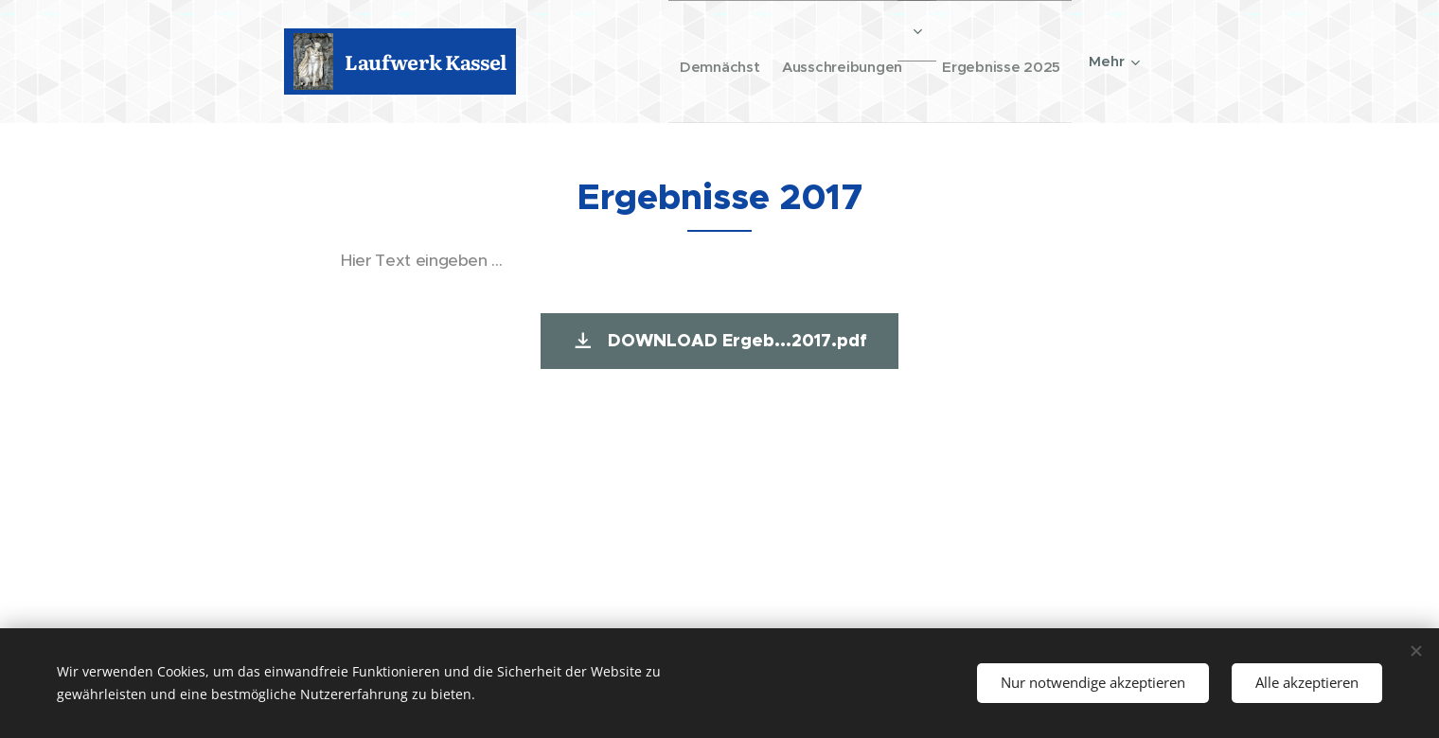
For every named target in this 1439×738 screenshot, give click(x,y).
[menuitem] (686, 61)
